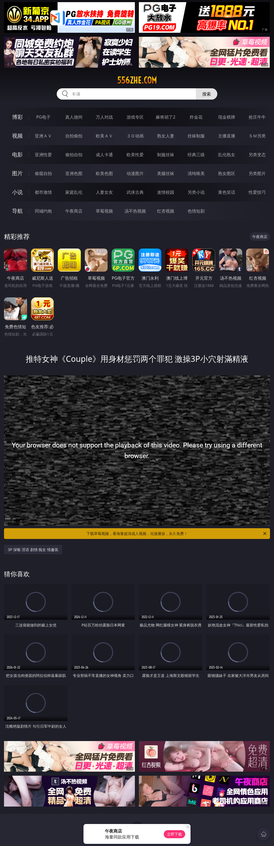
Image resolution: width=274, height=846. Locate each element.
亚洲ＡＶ (43, 136)
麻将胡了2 (165, 117)
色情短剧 (196, 211)
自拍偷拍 (73, 136)
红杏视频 (165, 211)
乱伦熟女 (226, 155)
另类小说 (196, 192)
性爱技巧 (257, 192)
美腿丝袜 (165, 173)
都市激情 (43, 192)
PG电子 (43, 117)
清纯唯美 (196, 173)
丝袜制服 (196, 136)
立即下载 (174, 834)
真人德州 (73, 117)
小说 (17, 192)
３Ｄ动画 (135, 136)
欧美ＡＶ (104, 136)
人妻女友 (104, 192)
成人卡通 (104, 155)
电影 (17, 154)
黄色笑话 (226, 192)
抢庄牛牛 (257, 117)
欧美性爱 (135, 155)
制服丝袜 (165, 155)
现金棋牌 (226, 117)
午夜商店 (73, 211)
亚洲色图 (73, 173)
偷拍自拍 (73, 155)
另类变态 (257, 155)
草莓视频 (104, 211)
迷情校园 (165, 192)
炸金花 (196, 117)
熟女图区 (226, 173)
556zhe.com (137, 80)
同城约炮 (43, 211)
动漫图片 (135, 173)
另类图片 (257, 173)
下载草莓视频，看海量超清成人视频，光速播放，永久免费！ (176, 533)
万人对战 (104, 117)
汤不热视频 (135, 211)
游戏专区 (135, 117)
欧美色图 (104, 173)
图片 (17, 173)
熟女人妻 (165, 136)
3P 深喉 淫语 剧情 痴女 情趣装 (33, 549)
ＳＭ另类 (257, 136)
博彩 (17, 117)
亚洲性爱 (43, 155)
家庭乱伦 (73, 192)
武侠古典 (135, 192)
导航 (17, 210)
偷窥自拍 (43, 173)
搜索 (206, 94)
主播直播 (226, 136)
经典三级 (196, 155)
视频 (17, 135)
